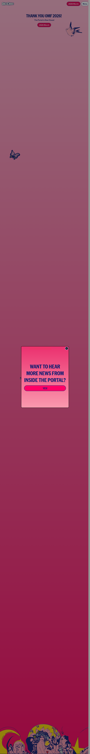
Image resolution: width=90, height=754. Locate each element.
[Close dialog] (66, 348)
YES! (45, 388)
